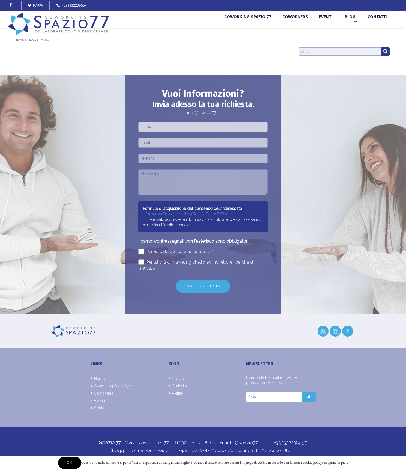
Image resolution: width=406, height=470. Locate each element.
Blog (350, 29)
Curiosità (179, 385)
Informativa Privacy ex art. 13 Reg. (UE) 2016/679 (186, 214)
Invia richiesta (203, 286)
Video (177, 393)
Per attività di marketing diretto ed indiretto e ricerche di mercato (196, 265)
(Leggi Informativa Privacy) (141, 450)
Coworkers (296, 29)
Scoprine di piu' (335, 462)
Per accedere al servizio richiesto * (175, 251)
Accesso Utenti (278, 450)
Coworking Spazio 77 (249, 29)
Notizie (178, 378)
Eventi (326, 29)
